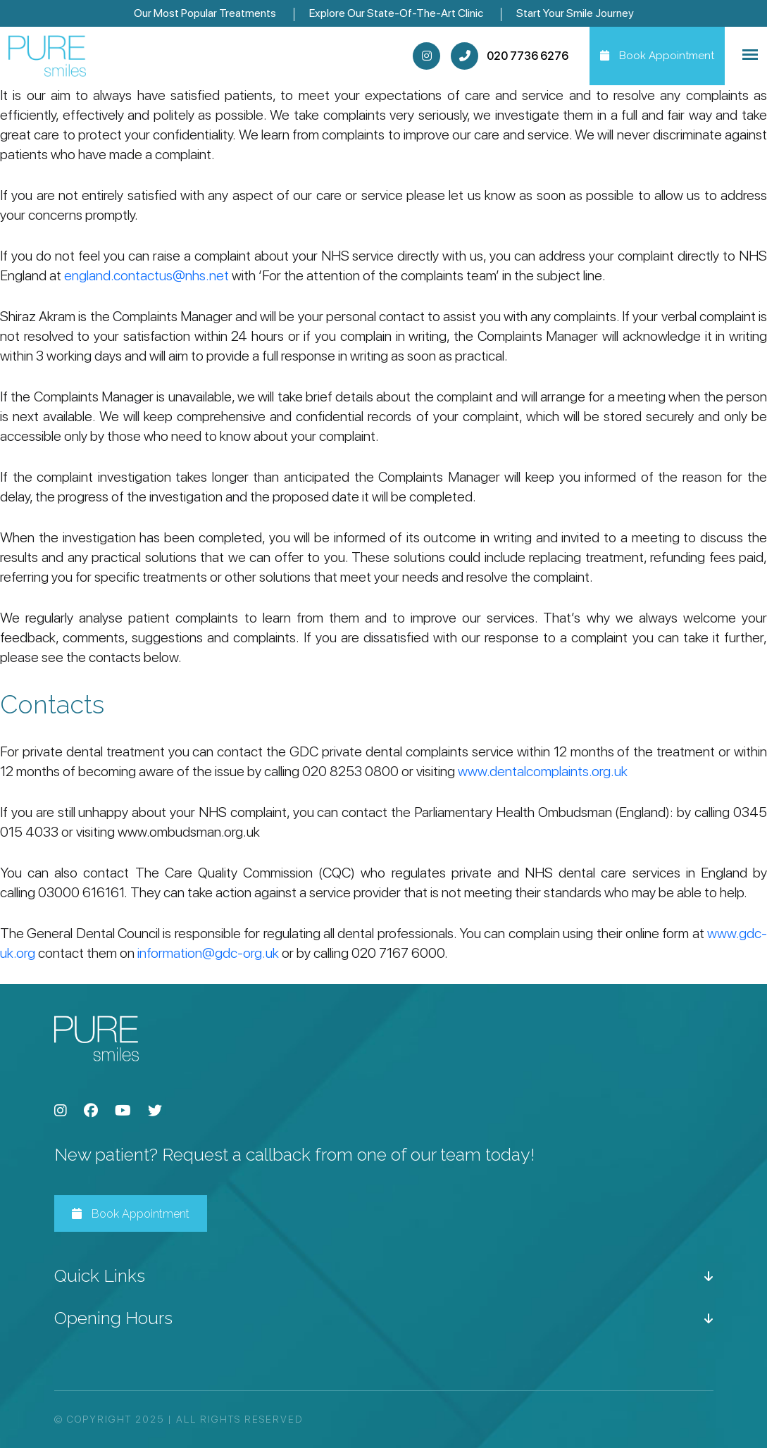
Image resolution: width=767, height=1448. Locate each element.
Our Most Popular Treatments (205, 13)
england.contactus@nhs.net (146, 275)
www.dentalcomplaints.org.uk (543, 771)
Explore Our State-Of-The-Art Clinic (396, 13)
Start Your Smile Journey (575, 13)
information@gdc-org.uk (208, 952)
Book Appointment (130, 1214)
